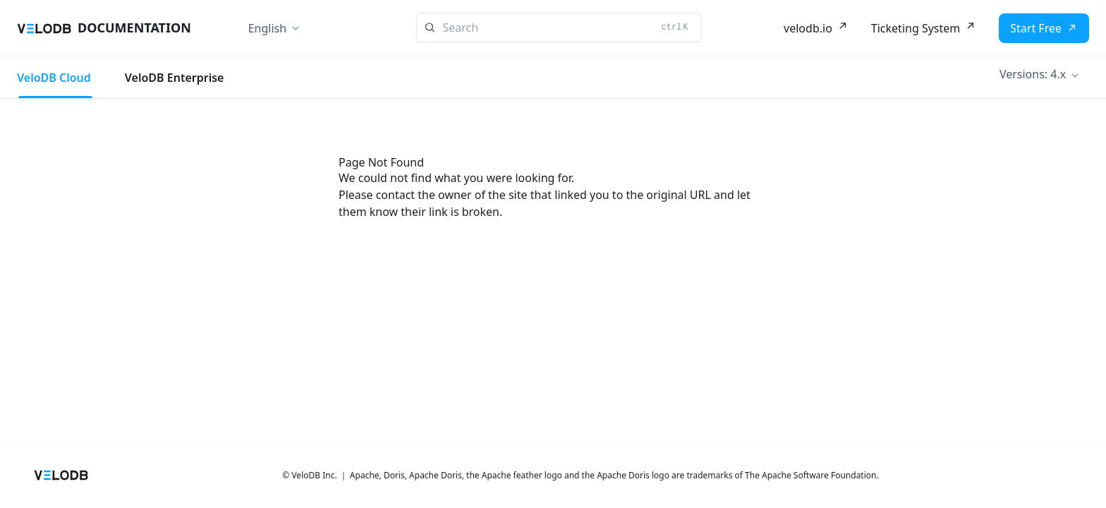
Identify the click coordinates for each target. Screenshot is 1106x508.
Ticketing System (915, 28)
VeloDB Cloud (54, 77)
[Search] (559, 27)
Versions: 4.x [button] (1032, 74)
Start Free (1036, 28)
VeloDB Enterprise (174, 77)
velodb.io (808, 28)
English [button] (267, 28)
